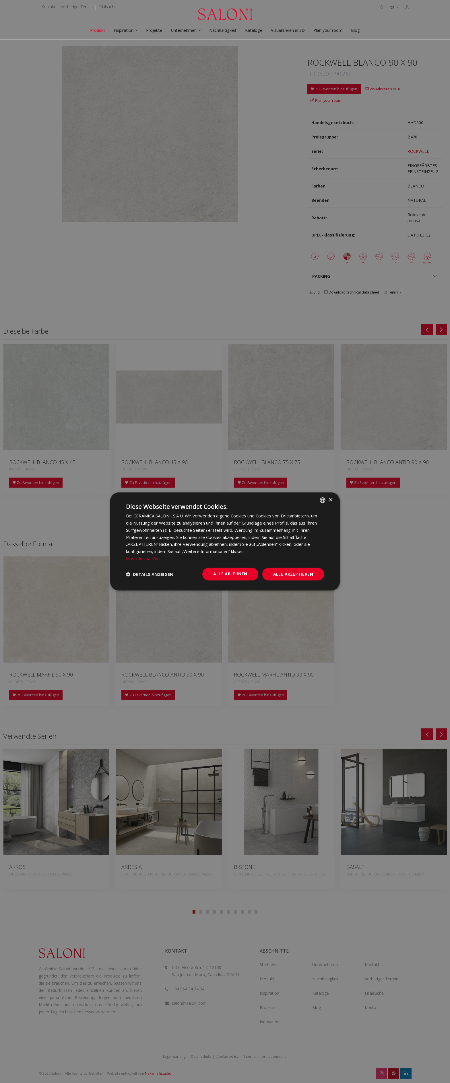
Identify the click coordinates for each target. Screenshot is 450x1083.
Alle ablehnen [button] (230, 573)
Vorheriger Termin (77, 6)
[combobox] (322, 500)
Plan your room (327, 30)
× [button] (330, 500)
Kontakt (48, 6)
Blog (355, 30)
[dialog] (225, 541)
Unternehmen (184, 30)
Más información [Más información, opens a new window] (142, 558)
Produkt (97, 30)
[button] (149, 574)
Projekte (154, 30)
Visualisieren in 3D (288, 30)
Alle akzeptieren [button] (293, 573)
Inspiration (123, 30)
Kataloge (253, 30)
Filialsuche (107, 6)
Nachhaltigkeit (222, 30)
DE (392, 7)
